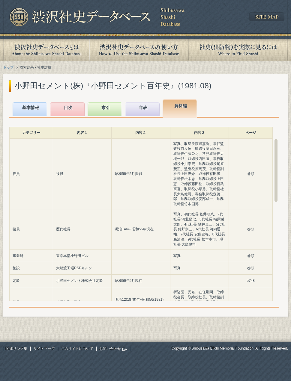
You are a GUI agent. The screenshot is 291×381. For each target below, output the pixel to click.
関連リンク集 (16, 349)
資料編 (180, 105)
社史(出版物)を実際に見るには (238, 50)
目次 (68, 107)
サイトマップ (44, 349)
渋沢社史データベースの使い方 (139, 50)
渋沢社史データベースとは (46, 50)
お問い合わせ (110, 349)
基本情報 (30, 107)
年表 (143, 107)
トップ (8, 67)
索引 (105, 107)
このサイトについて (77, 349)
